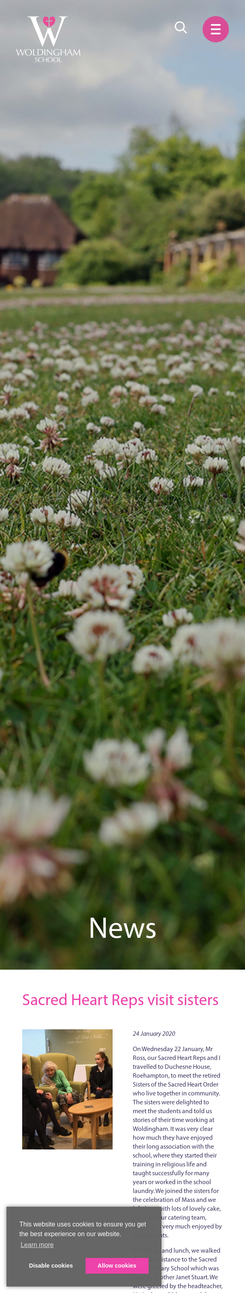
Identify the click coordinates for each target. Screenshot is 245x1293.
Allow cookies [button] (117, 1265)
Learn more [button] (37, 1244)
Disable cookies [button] (51, 1265)
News (122, 927)
